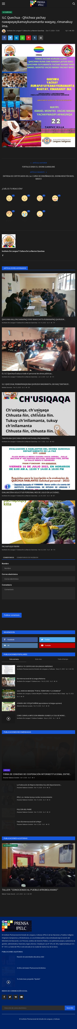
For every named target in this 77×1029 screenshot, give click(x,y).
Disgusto (24, 205)
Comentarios (8, 557)
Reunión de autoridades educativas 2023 (30, 957)
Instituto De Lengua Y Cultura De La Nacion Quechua (23, 31)
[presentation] (17, 605)
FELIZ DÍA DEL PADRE (24, 809)
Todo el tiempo (63, 659)
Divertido (55, 205)
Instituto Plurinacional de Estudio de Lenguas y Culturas (36, 669)
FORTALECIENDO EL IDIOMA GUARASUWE (38, 167)
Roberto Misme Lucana (24, 706)
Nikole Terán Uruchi (8, 894)
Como (9, 205)
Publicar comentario (11, 615)
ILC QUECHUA (7, 12)
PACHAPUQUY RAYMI (10, 546)
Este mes (38, 659)
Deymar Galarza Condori (11, 778)
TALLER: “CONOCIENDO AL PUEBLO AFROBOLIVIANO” (30, 889)
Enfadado (9, 221)
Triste (24, 221)
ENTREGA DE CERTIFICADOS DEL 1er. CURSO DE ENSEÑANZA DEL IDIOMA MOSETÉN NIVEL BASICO (38, 177)
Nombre (5, 564)
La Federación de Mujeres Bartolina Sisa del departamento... (39, 785)
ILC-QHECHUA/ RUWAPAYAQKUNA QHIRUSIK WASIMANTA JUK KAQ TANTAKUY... (35, 384)
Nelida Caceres (7, 387)
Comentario (7, 585)
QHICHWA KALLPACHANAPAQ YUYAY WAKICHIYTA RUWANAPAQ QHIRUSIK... (33, 319)
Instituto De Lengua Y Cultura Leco (28, 681)
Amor (40, 205)
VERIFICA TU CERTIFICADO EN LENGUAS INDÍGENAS (35, 666)
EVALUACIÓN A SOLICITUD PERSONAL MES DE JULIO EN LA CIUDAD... (31, 492)
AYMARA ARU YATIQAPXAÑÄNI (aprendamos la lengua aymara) (39, 703)
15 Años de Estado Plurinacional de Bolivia (31, 968)
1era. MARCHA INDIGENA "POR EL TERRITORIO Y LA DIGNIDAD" (39, 691)
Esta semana (14, 659)
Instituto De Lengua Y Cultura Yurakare (30, 718)
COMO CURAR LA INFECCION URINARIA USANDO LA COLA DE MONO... (41, 715)
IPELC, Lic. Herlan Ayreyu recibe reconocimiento (34, 797)
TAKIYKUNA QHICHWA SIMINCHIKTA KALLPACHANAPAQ (25, 438)
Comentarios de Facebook (27, 557)
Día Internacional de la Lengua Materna (31, 678)
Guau (40, 221)
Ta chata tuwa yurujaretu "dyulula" (28, 979)
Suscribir (70, 1008)
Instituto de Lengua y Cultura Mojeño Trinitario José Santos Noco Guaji (41, 693)
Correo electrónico (10, 574)
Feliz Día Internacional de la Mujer (29, 822)
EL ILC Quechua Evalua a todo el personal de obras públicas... (27, 373)
